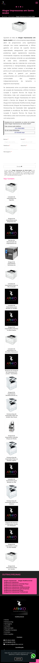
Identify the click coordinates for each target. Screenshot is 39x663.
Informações (8, 634)
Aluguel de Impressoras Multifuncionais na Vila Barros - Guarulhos (11, 395)
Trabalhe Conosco (10, 630)
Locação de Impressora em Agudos (11, 198)
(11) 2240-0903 (19, 128)
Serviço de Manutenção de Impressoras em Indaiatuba (11, 243)
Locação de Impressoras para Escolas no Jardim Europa (11, 308)
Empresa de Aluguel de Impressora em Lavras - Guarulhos (11, 372)
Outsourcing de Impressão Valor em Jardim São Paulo (11, 415)
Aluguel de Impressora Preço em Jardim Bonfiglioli (11, 568)
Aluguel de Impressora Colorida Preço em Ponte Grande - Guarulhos (11, 438)
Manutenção (8, 628)
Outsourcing (8, 622)
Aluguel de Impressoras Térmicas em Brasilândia (12, 264)
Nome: (5, 139)
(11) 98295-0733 (10, 642)
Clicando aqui (19, 132)
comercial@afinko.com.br (14, 644)
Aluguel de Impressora (11, 582)
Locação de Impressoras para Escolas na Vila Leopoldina (11, 481)
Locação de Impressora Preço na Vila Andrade (11, 285)
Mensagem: (7, 152)
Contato (7, 632)
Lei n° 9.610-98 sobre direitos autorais (12, 175)
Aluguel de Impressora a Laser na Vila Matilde (11, 546)
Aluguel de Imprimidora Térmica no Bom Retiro (11, 328)
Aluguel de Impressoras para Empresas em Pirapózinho (11, 221)
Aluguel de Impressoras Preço (13, 590)
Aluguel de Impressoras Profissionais (16, 592)
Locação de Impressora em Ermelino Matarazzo (11, 350)
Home (6, 620)
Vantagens (8, 624)
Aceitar (18, 659)
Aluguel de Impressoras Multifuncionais (17, 587)
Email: (23, 139)
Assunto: (24, 145)
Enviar (19, 166)
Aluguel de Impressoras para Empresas (16, 589)
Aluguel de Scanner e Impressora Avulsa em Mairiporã (11, 524)
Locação (7, 626)
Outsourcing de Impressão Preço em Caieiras (11, 502)
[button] (37, 3)
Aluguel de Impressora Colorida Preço (16, 584)
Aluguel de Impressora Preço (13, 585)
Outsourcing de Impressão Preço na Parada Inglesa (11, 459)
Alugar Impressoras (10, 580)
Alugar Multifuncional (25, 580)
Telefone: (6, 145)
